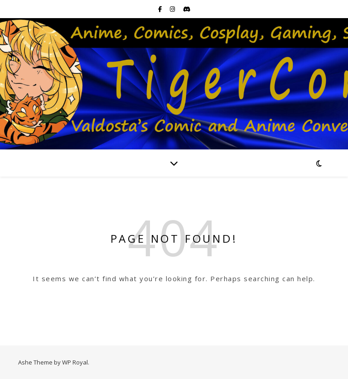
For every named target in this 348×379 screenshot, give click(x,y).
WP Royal (75, 362)
